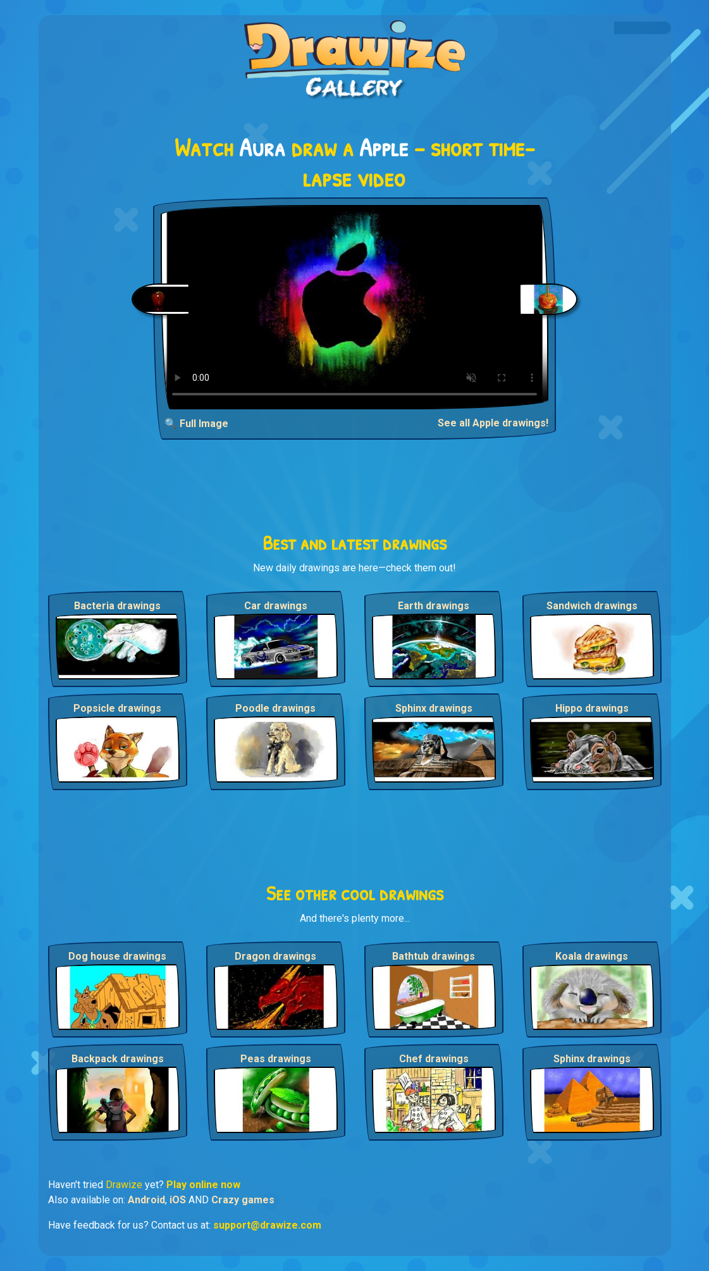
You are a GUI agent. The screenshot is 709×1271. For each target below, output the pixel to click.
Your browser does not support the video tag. (354, 307)
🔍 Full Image (196, 424)
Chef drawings (434, 1059)
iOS (178, 1200)
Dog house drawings (117, 956)
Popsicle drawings (117, 708)
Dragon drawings (275, 956)
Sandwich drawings (592, 606)
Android (146, 1200)
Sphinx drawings (433, 708)
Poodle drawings (275, 708)
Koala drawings (591, 956)
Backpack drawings (117, 1059)
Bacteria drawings (117, 606)
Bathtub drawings (433, 956)
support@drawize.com (267, 1225)
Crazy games (242, 1200)
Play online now (203, 1185)
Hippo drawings (592, 708)
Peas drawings (275, 1059)
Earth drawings (433, 606)
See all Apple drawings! (493, 423)
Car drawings (275, 606)
